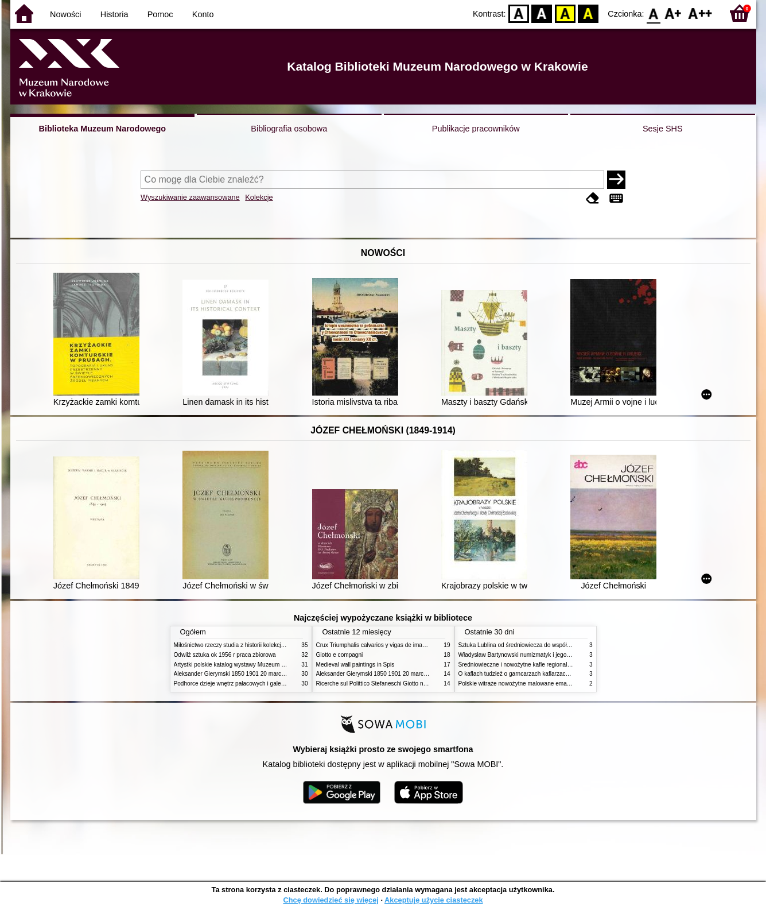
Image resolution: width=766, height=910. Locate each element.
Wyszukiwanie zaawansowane (190, 197)
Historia (114, 14)
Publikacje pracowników (476, 128)
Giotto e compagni (339, 655)
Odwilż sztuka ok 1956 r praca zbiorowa (225, 655)
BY (588, 13)
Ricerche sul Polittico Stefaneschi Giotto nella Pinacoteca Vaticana (401, 683)
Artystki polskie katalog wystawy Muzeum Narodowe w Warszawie (258, 664)
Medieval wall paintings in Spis (355, 664)
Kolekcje (259, 197)
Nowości (65, 14)
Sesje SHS (663, 128)
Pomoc (160, 14)
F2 (700, 13)
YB (565, 13)
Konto (203, 14)
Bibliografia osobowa (289, 128)
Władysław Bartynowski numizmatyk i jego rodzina (523, 655)
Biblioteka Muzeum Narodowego (102, 128)
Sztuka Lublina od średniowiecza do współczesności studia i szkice (544, 645)
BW (542, 13)
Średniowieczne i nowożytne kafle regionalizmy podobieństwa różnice (547, 664)
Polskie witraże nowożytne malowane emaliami (518, 683)
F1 (673, 13)
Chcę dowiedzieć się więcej (330, 900)
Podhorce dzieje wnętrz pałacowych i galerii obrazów (241, 683)
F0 (653, 13)
